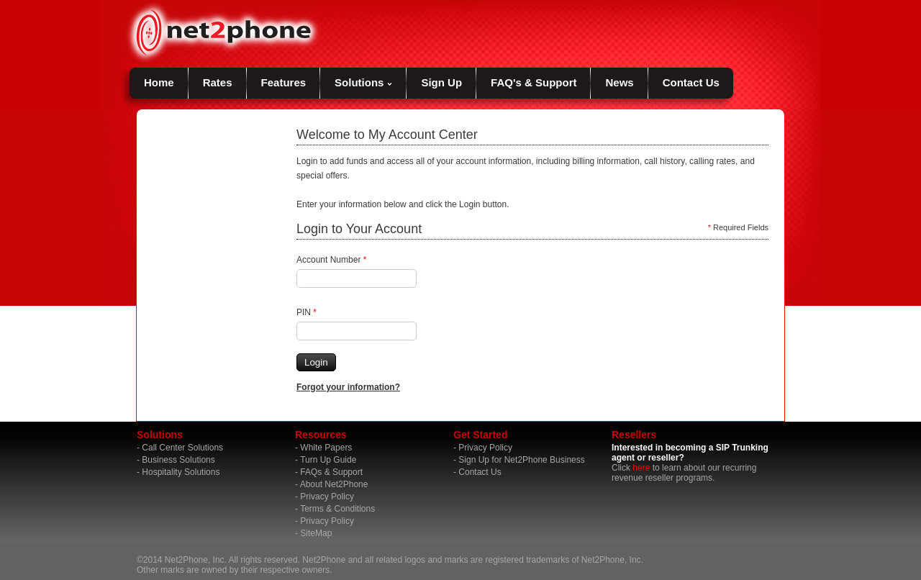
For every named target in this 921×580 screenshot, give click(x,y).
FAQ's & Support (533, 82)
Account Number (331, 260)
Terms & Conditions (337, 509)
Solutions (363, 82)
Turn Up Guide (328, 460)
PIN (306, 312)
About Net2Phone (334, 484)
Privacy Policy (327, 496)
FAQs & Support (331, 472)
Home (159, 82)
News (619, 82)
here (641, 468)
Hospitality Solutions (180, 472)
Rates (217, 82)
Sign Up (441, 82)
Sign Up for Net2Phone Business (521, 460)
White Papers (326, 448)
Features (284, 82)
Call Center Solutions (182, 448)
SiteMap (316, 533)
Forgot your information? (348, 387)
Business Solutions (178, 460)
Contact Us (691, 82)
